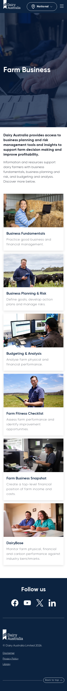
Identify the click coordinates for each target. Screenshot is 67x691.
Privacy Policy (10, 658)
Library (6, 664)
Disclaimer (8, 653)
